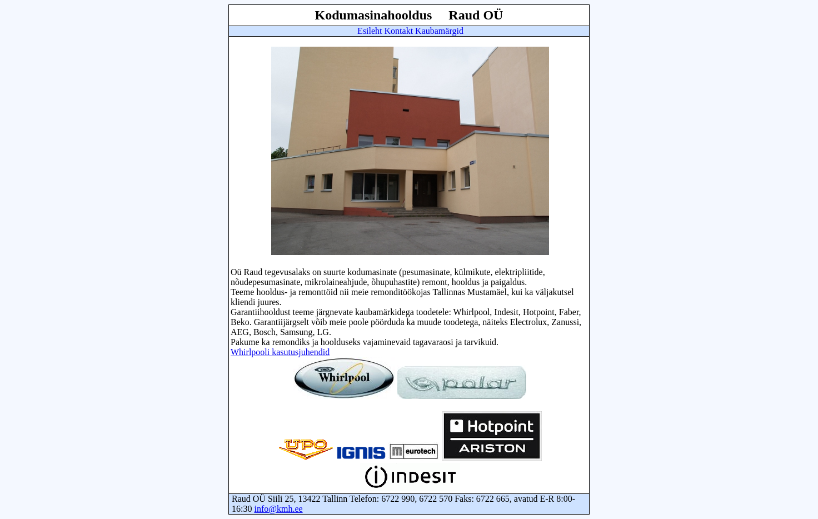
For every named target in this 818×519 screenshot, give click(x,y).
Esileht (369, 31)
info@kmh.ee (278, 508)
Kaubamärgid (439, 31)
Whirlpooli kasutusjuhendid (280, 352)
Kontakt (399, 31)
